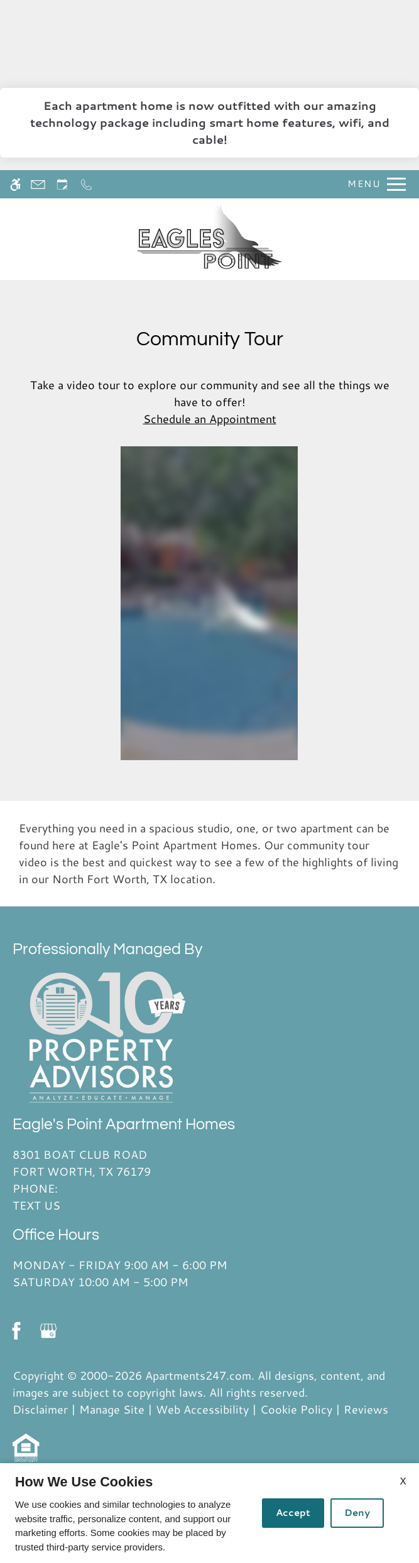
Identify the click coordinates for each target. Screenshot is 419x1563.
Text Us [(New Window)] (36, 1205)
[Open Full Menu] (373, 184)
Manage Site (111, 1409)
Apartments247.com (198, 1375)
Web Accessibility (202, 1409)
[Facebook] (16, 1331)
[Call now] (86, 184)
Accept (293, 1512)
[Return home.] (209, 239)
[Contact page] (38, 184)
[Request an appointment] (62, 184)
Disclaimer (40, 1409)
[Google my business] (48, 1331)
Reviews (366, 1409)
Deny (357, 1512)
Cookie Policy (296, 1409)
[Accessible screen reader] (15, 184)
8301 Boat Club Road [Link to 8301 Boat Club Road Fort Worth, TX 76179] (124, 1163)
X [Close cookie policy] (403, 1480)
